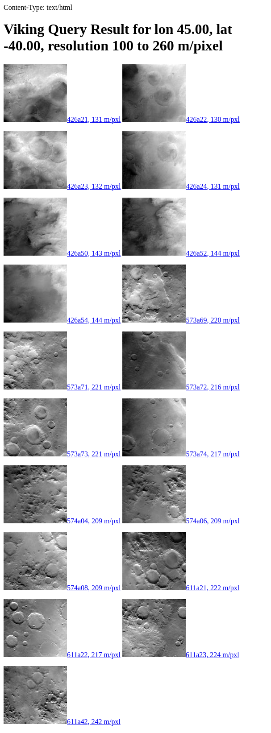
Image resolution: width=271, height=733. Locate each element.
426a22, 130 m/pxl (180, 119)
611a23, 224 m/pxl (180, 654)
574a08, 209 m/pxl (62, 588)
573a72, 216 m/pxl (180, 387)
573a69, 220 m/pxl (180, 320)
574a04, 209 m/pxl (62, 521)
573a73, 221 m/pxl (62, 454)
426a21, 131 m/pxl (62, 119)
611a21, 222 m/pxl (180, 588)
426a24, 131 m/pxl (180, 186)
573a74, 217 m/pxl (180, 454)
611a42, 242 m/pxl (62, 721)
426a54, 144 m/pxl (62, 320)
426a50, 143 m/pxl (62, 253)
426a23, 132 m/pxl (62, 186)
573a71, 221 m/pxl (62, 387)
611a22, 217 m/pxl (62, 654)
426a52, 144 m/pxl (180, 253)
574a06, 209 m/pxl (180, 521)
